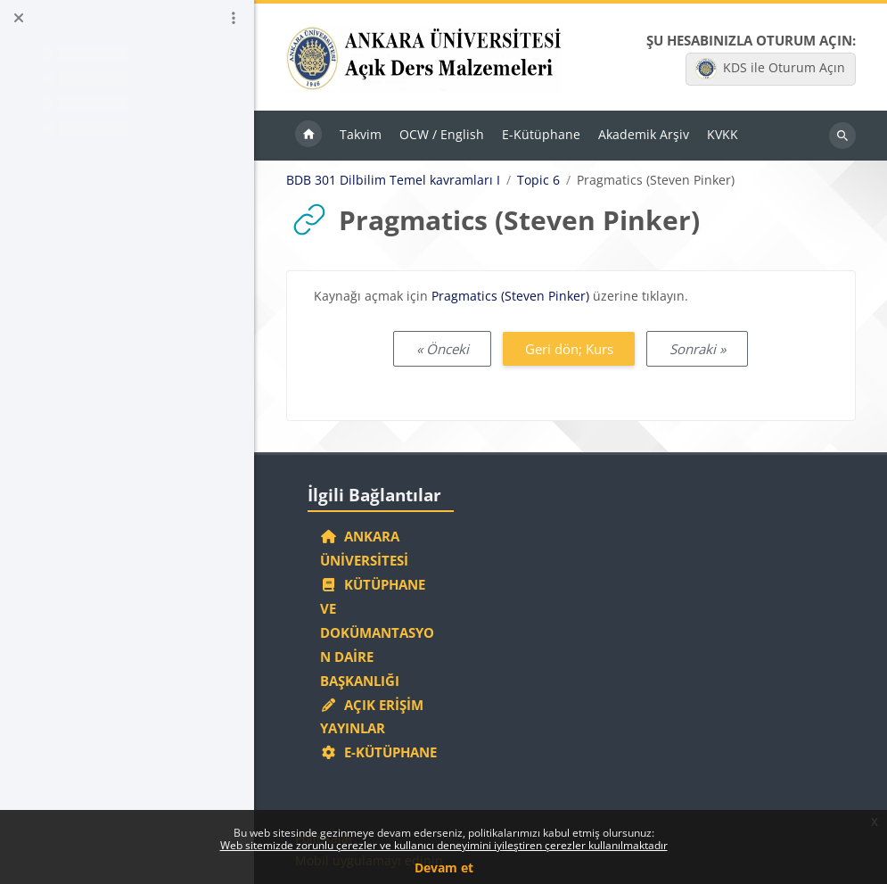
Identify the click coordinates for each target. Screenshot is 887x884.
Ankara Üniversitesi (364, 548)
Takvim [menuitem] (361, 134)
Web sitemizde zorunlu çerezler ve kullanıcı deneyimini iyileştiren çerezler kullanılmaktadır (444, 845)
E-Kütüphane (378, 752)
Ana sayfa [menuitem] (308, 136)
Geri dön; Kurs (569, 349)
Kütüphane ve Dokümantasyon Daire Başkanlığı (377, 632)
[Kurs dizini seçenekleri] (233, 18)
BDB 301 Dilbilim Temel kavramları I (393, 180)
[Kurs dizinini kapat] (18, 18)
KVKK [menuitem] (722, 134)
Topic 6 (538, 180)
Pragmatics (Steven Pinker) (510, 295)
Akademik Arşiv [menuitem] (643, 134)
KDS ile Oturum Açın (770, 68)
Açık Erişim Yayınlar (371, 717)
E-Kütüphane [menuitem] (541, 134)
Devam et (444, 867)
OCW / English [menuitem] (441, 134)
